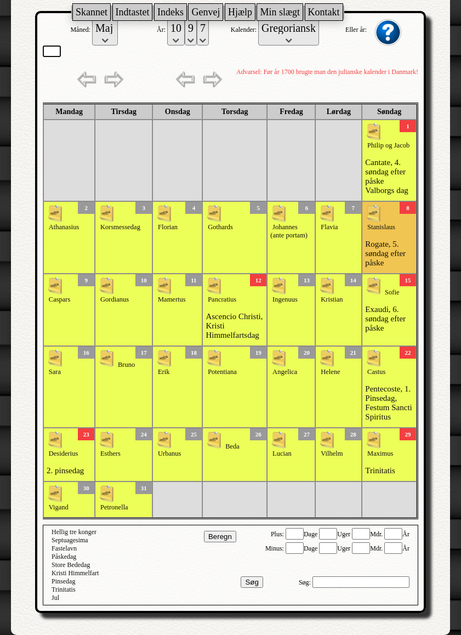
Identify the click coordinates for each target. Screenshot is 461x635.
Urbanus (169, 453)
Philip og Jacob (388, 145)
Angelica (284, 372)
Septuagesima (70, 540)
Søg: (305, 582)
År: (162, 29)
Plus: (278, 534)
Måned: (81, 29)
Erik (164, 372)
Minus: (275, 548)
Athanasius (64, 227)
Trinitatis (380, 470)
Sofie (392, 292)
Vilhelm (332, 453)
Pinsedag (63, 581)
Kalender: (244, 29)
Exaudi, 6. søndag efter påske (385, 318)
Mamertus (172, 299)
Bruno (126, 364)
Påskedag (64, 556)
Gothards (220, 227)
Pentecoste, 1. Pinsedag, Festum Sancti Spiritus (388, 402)
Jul (55, 598)
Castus (376, 372)
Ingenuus (285, 299)
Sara (55, 372)
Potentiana (222, 372)
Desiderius (63, 453)
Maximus (380, 453)
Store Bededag (71, 565)
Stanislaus (381, 227)
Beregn (220, 536)
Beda (232, 446)
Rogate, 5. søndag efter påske (385, 253)
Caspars (60, 299)
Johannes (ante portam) (289, 231)
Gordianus (114, 299)
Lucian (282, 453)
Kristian (332, 299)
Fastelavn (64, 548)
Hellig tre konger (74, 532)
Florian (168, 227)
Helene (330, 372)
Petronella (114, 507)
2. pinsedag (65, 470)
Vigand (59, 507)
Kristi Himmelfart (75, 573)
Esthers (110, 453)
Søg (251, 582)
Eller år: (356, 29)
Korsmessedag (120, 227)
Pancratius (222, 299)
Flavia (329, 227)
